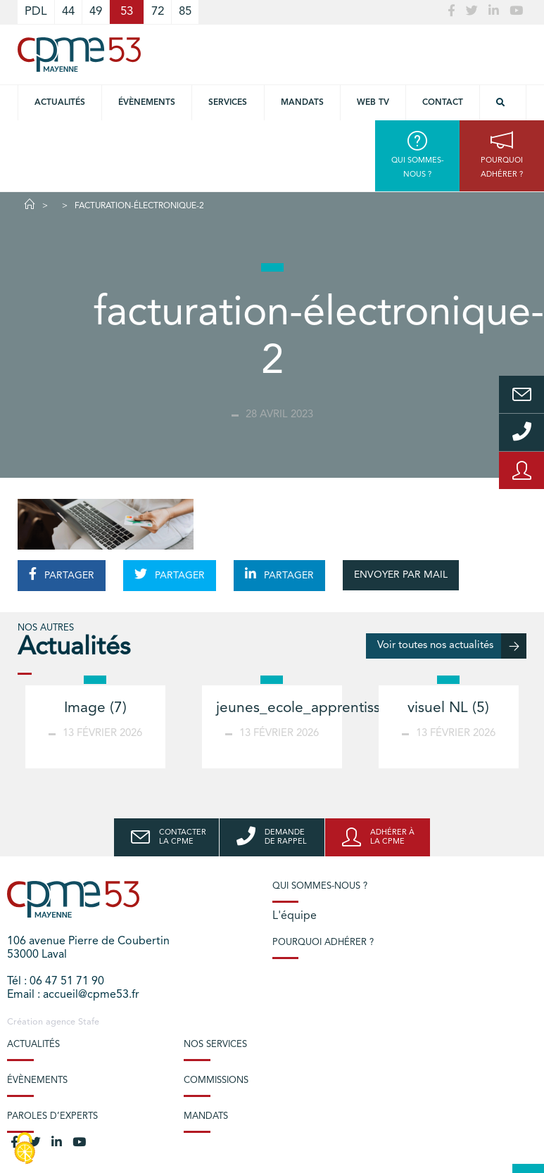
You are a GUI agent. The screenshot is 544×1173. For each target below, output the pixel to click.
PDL (36, 12)
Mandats (302, 103)
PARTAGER (61, 574)
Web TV (373, 103)
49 (95, 12)
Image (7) (95, 708)
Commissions (216, 1080)
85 (185, 12)
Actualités (59, 103)
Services (227, 103)
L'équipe (294, 916)
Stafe (88, 1022)
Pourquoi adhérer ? (323, 942)
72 (157, 12)
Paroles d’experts (52, 1116)
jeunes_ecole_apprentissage (310, 708)
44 (68, 12)
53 (126, 12)
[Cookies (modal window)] (24, 1149)
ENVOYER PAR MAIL (401, 575)
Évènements (146, 103)
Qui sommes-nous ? (319, 886)
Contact (442, 103)
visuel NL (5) (448, 708)
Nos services (215, 1044)
